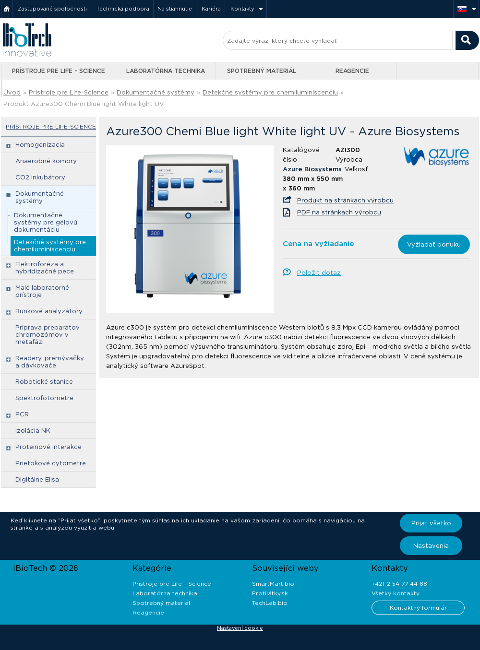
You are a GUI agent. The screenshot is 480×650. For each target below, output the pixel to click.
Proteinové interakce (48, 446)
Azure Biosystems (312, 169)
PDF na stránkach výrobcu (339, 212)
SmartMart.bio (273, 583)
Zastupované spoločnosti (52, 8)
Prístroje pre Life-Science (68, 92)
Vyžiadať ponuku (434, 244)
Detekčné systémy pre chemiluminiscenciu (270, 92)
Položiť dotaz (319, 272)
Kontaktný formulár (418, 607)
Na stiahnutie (174, 8)
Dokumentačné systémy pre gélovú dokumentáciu (45, 222)
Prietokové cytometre (50, 463)
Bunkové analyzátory (49, 311)
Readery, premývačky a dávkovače (49, 362)
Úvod (12, 92)
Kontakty (242, 8)
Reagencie (352, 70)
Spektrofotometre (44, 398)
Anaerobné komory (46, 161)
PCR (22, 414)
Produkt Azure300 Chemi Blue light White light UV (83, 103)
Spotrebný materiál (261, 70)
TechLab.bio (270, 602)
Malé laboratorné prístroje (42, 291)
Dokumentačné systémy (155, 92)
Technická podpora (122, 8)
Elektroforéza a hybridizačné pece (44, 267)
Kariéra (211, 8)
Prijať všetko (431, 523)
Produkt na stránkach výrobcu (345, 200)
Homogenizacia (40, 144)
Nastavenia (431, 545)
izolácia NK (32, 430)
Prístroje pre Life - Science (58, 70)
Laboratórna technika (165, 70)
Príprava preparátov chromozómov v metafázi (47, 334)
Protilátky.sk (270, 593)
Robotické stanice (44, 381)
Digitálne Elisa (37, 479)
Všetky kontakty (396, 593)
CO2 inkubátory (40, 177)
